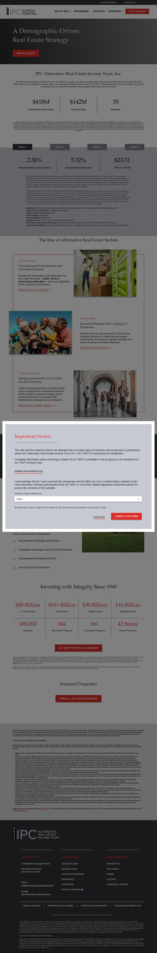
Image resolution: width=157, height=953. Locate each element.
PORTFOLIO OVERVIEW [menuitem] (73, 874)
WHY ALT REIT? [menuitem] (62, 11)
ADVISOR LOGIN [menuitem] (69, 869)
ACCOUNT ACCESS (108, 2)
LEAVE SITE (99, 517)
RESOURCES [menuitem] (115, 11)
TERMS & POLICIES (31, 906)
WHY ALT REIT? (26, 53)
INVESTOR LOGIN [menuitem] (70, 864)
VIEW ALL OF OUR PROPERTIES (78, 698)
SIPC (47, 809)
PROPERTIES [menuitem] (68, 879)
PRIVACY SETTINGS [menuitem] (71, 890)
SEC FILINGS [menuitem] (113, 869)
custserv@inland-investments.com (37, 886)
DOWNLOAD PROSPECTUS (29, 471)
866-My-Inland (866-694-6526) (35, 895)
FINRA (42, 809)
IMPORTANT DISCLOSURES (60, 906)
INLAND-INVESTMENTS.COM (128, 906)
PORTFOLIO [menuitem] (98, 11)
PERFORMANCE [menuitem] (81, 11)
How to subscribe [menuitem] (137, 11)
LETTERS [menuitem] (111, 879)
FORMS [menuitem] (110, 874)
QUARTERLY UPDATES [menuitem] (117, 884)
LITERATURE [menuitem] (68, 884)
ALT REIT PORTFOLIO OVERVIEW (78, 648)
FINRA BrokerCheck (20, 810)
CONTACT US (129, 2)
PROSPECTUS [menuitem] (113, 864)
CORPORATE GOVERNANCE (94, 906)
